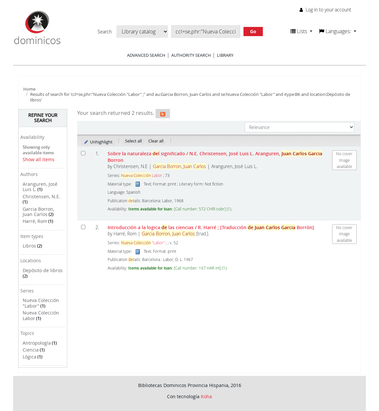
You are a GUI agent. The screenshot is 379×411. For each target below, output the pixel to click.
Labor (141, 175)
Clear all (155, 141)
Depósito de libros (43, 270)
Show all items (38, 159)
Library (225, 55)
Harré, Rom (35, 221)
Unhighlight (98, 142)
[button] (301, 31)
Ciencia (31, 350)
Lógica (29, 357)
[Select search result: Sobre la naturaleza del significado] (83, 153)
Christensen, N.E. (41, 196)
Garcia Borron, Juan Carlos (38, 212)
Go (253, 31)
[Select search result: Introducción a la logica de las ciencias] (83, 227)
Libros (29, 246)
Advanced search (146, 55)
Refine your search (42, 118)
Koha (206, 396)
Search (104, 32)
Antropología (37, 343)
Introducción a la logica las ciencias (211, 227)
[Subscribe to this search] (163, 113)
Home (29, 89)
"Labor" (143, 243)
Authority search (191, 55)
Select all (133, 141)
